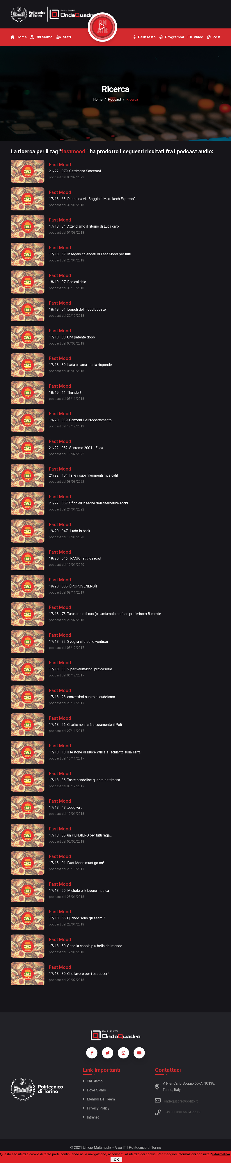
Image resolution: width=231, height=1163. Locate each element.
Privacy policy (96, 1108)
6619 (196, 1112)
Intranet (91, 1117)
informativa (221, 1154)
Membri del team (99, 1099)
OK (116, 1159)
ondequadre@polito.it (176, 1100)
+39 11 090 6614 (177, 1112)
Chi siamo (93, 1081)
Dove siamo (94, 1090)
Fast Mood (60, 164)
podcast (114, 99)
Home (98, 99)
